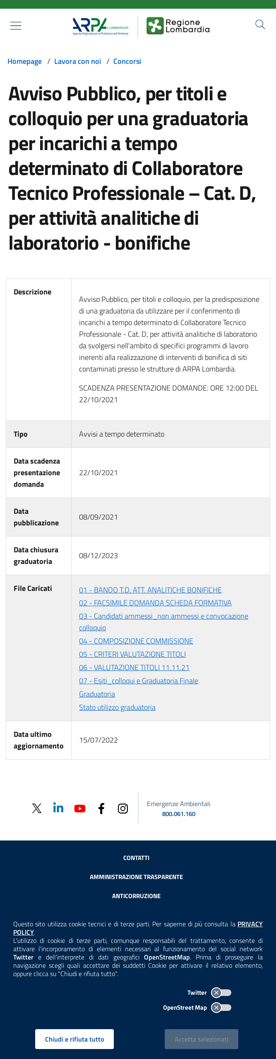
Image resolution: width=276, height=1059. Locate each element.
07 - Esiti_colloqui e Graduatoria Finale (138, 680)
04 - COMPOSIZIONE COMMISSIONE (136, 640)
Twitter (209, 992)
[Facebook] (101, 808)
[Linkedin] (58, 808)
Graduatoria (97, 694)
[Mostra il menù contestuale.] (15, 25)
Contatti (136, 857)
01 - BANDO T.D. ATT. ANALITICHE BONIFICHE (150, 589)
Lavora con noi (77, 61)
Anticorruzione (136, 896)
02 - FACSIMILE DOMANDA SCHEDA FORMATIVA (155, 602)
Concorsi (127, 61)
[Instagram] (123, 808)
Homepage (24, 61)
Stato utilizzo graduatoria (117, 707)
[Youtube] (79, 808)
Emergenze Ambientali (179, 804)
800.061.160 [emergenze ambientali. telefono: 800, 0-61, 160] (178, 814)
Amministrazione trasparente (136, 877)
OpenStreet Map (197, 1007)
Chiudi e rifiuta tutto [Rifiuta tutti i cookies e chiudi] (74, 1039)
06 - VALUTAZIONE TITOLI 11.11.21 (134, 667)
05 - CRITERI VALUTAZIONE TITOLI (132, 654)
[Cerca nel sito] (260, 24)
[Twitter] (36, 808)
